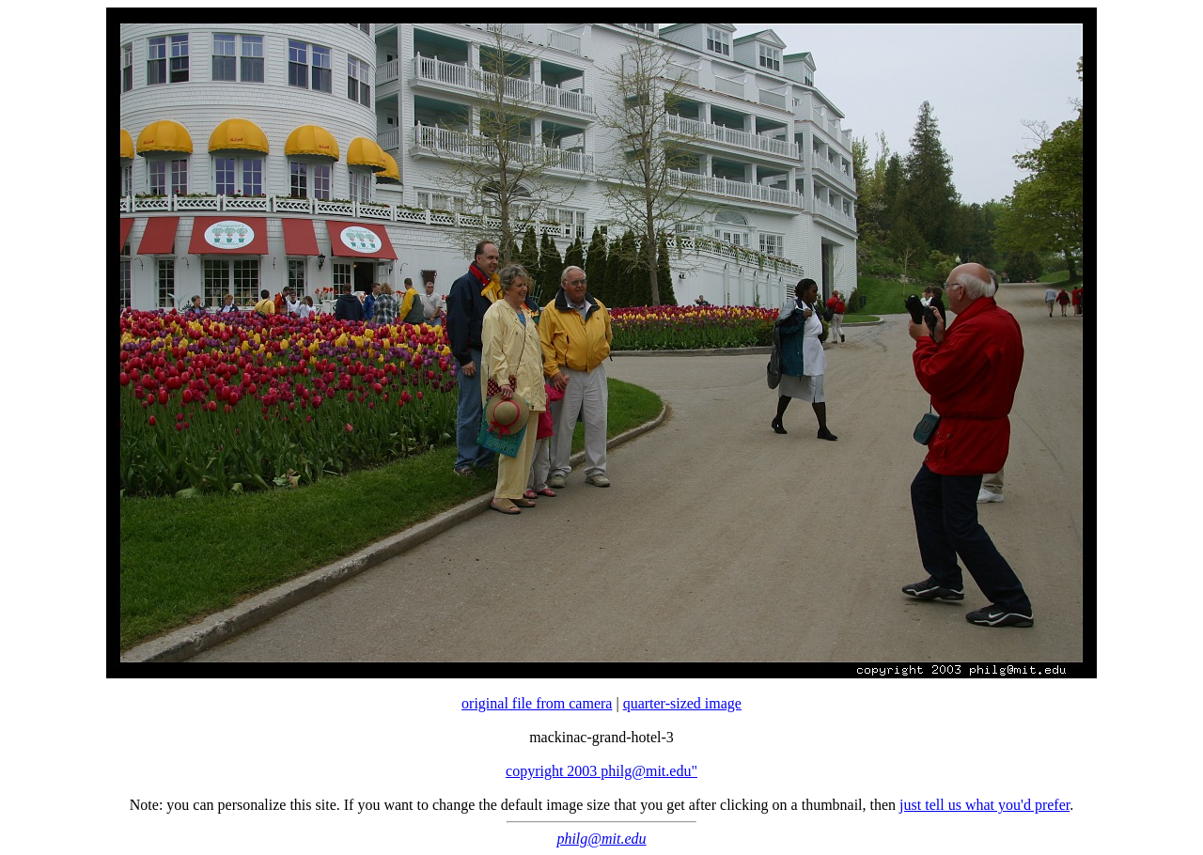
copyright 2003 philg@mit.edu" (601, 771)
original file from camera (536, 703)
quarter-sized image (682, 703)
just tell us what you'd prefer (984, 805)
